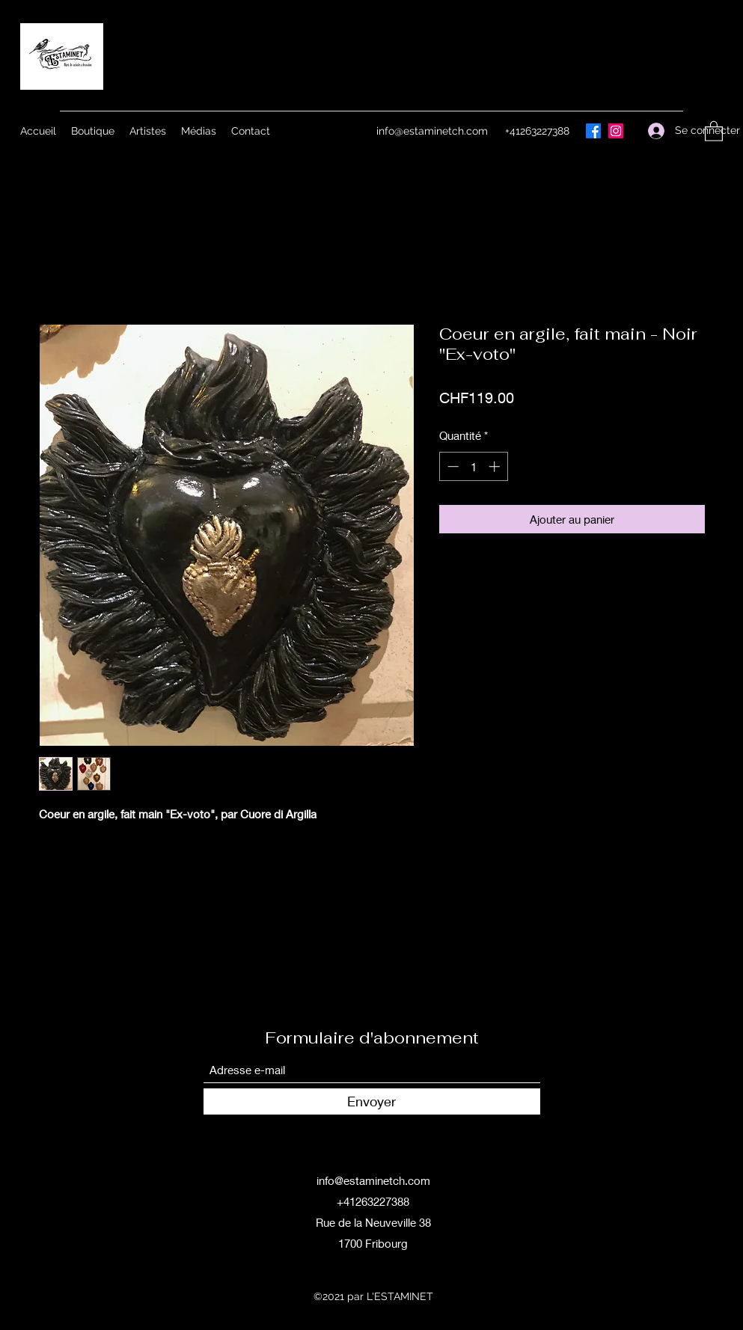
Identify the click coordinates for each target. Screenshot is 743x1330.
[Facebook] (593, 130)
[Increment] (496, 466)
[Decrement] (451, 466)
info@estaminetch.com (432, 131)
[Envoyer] (372, 1101)
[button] (714, 130)
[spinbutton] (473, 466)
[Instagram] (615, 130)
